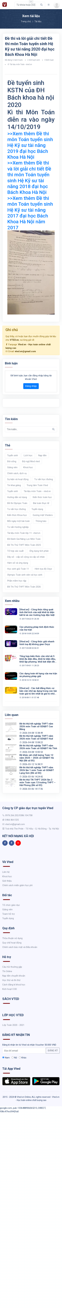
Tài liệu (37, 21)
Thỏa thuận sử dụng (12, 938)
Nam (6, 1057)
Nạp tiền (42, 455)
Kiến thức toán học (42, 497)
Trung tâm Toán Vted (37, 485)
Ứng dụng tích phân (39, 551)
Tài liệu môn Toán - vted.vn (21, 64)
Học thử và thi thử (11, 980)
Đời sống (11, 461)
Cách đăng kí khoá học (13, 984)
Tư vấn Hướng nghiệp (18, 527)
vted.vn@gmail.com (25, 351)
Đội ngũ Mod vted (31, 461)
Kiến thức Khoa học (17, 515)
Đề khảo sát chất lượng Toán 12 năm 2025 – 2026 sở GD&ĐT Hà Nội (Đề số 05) (36, 758)
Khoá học (28, 467)
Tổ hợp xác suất (15, 551)
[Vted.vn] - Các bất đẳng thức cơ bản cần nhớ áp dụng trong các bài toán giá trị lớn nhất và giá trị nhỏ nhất (38, 691)
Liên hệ (5, 872)
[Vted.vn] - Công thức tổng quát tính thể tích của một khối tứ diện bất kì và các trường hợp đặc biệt (36, 612)
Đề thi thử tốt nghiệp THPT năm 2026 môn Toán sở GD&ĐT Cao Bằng (36, 726)
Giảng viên (12, 467)
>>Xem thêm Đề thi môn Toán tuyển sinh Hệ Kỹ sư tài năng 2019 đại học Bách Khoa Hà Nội (30, 145)
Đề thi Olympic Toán (17, 503)
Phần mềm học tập (16, 580)
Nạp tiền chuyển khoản (13, 975)
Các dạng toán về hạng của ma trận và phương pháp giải (38, 675)
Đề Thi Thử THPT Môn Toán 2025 (24, 545)
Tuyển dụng (37, 509)
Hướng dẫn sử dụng (17, 497)
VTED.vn (14, 340)
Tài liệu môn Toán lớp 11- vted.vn (23, 533)
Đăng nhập (31, 386)
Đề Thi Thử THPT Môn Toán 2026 (24, 586)
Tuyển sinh (12, 455)
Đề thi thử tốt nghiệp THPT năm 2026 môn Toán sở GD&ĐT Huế (36, 737)
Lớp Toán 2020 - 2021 (13, 1025)
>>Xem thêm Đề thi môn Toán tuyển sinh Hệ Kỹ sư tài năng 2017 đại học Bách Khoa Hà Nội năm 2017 (30, 212)
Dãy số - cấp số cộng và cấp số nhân (26, 557)
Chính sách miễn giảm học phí (17, 885)
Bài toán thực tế (41, 503)
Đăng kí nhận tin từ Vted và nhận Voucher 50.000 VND (29, 1044)
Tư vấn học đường (43, 479)
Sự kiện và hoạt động (17, 479)
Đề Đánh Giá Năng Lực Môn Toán (24, 539)
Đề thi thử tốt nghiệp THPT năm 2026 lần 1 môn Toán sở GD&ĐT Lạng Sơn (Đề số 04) (36, 770)
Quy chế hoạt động (11, 942)
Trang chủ (26, 21)
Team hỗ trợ (8, 914)
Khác (22, 1057)
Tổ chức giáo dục (11, 905)
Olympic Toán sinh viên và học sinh (24, 574)
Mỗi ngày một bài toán (18, 521)
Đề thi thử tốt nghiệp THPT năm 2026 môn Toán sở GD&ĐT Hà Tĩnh (38, 747)
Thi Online (7, 971)
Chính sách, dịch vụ (17, 473)
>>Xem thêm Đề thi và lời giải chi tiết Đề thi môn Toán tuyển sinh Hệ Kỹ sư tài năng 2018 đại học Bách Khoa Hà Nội (29, 177)
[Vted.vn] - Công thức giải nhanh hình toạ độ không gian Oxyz (36, 643)
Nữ (14, 1057)
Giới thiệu (7, 880)
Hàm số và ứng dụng (17, 562)
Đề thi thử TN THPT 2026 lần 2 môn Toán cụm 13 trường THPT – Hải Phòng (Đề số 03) (37, 782)
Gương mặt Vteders (43, 515)
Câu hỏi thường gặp (12, 967)
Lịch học (28, 455)
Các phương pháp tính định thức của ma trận (36, 628)
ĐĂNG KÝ (53, 1050)
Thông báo (41, 521)
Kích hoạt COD (9, 989)
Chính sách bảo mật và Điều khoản (19, 947)
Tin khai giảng (14, 485)
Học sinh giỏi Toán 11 (18, 568)
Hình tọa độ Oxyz (43, 568)
